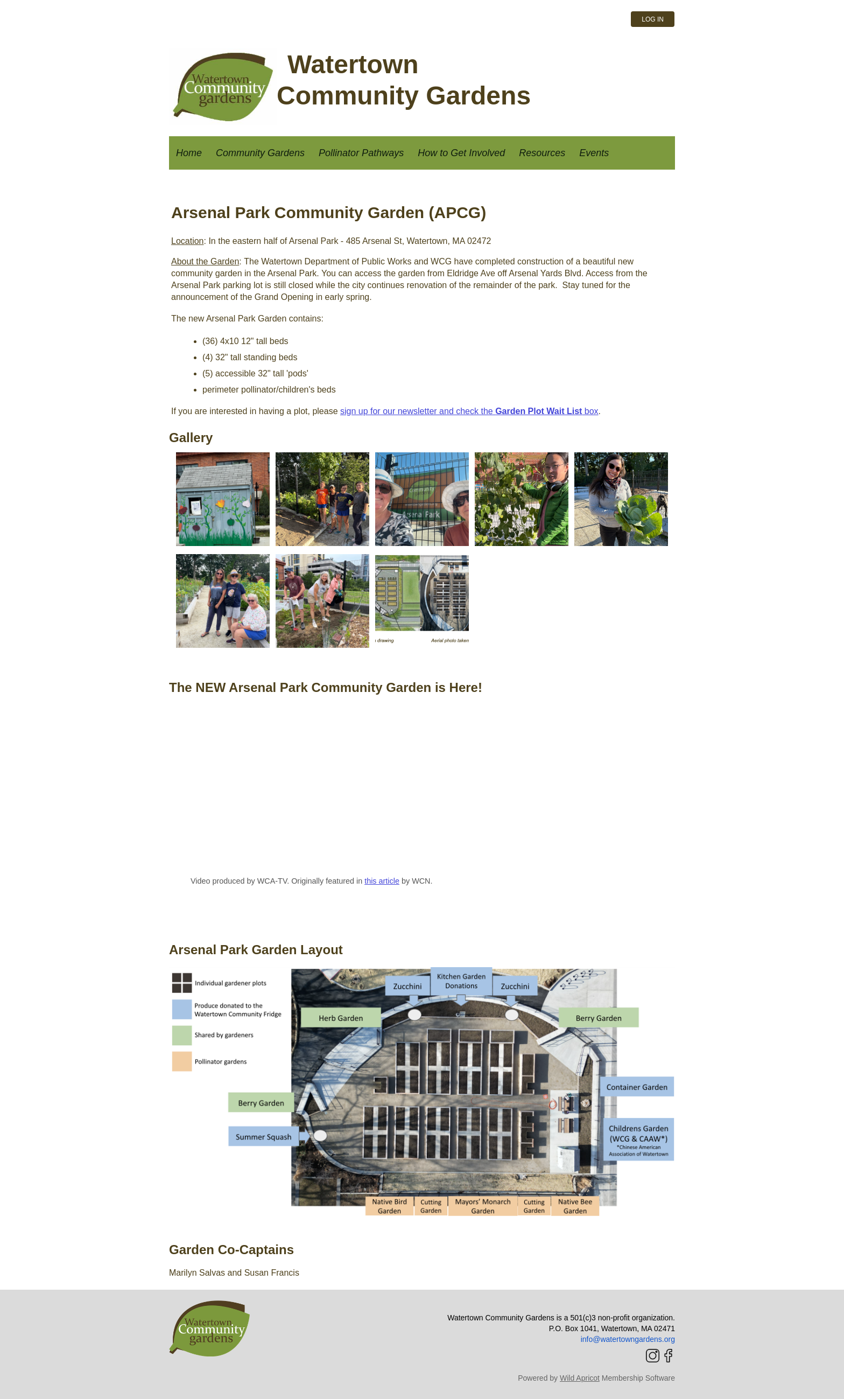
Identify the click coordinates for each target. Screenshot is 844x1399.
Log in (653, 19)
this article (381, 881)
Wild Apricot (580, 1378)
